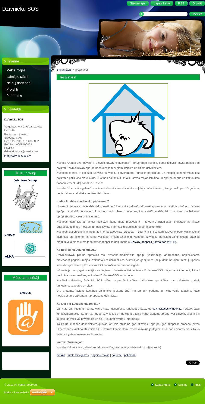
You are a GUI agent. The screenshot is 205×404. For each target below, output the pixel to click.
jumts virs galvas (78, 355)
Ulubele (9, 234)
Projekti (12, 89)
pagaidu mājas (100, 355)
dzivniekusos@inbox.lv (166, 308)
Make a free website (16, 392)
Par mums (14, 96)
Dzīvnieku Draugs (25, 180)
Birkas (61, 355)
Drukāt (182, 384)
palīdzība (130, 355)
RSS (198, 384)
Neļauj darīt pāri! (18, 83)
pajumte (117, 355)
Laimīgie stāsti (17, 76)
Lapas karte (162, 384)
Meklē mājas (15, 70)
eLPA (9, 256)
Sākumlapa (64, 69)
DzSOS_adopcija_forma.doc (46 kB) (153, 241)
